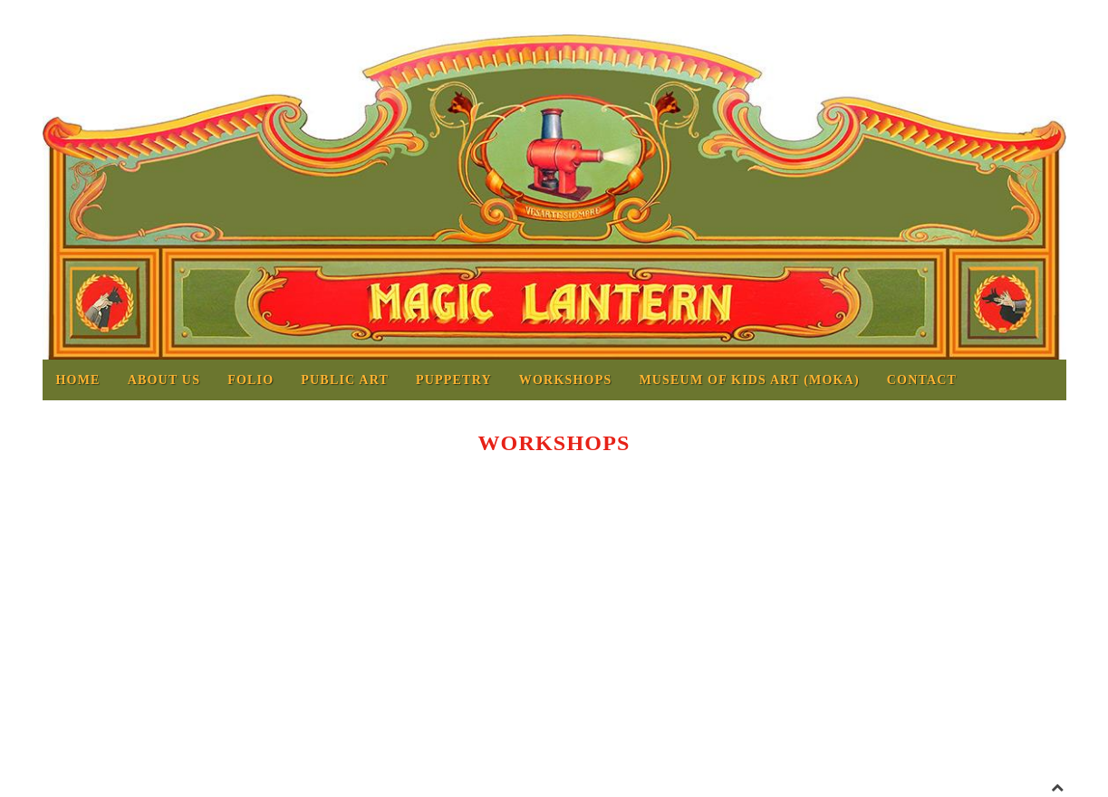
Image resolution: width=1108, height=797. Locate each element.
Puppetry (454, 380)
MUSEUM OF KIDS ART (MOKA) (749, 380)
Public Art (345, 380)
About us (164, 380)
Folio (250, 380)
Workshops (565, 380)
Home (78, 380)
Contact (922, 380)
